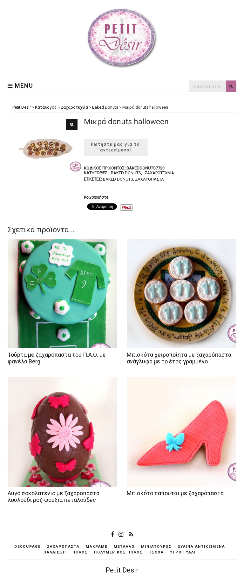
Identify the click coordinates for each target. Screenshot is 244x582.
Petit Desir (122, 570)
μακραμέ (96, 547)
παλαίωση (55, 552)
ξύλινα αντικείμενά (201, 547)
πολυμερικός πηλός (118, 552)
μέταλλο (124, 547)
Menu (20, 86)
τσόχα (156, 552)
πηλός (80, 552)
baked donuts (118, 179)
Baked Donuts (126, 172)
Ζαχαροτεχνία (159, 172)
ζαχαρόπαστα (149, 179)
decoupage (27, 547)
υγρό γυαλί (183, 552)
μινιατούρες (156, 547)
